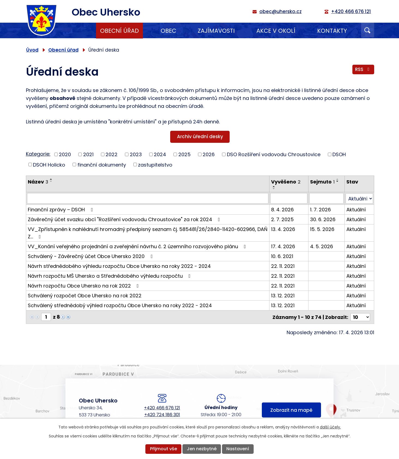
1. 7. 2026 (320, 209)
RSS (363, 69)
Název (38, 181)
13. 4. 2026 (283, 229)
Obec (168, 31)
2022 (112, 154)
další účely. (330, 427)
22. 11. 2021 (283, 265)
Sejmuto (322, 181)
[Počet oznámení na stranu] (360, 317)
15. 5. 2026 (322, 229)
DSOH (339, 154)
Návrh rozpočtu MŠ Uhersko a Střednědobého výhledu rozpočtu (110, 275)
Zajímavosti (216, 31)
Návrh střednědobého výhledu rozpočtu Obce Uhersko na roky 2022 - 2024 (119, 265)
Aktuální (356, 209)
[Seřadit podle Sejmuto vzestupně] (338, 179)
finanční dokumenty (101, 164)
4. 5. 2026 (321, 246)
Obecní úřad (119, 31)
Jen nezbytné (202, 449)
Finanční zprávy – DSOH (61, 209)
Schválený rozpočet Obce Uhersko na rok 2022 (85, 295)
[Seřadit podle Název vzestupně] (51, 179)
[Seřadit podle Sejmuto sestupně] (338, 181)
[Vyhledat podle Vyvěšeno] (288, 198)
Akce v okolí (275, 31)
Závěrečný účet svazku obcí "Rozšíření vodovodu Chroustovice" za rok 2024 (125, 219)
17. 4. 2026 (283, 246)
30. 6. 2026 (322, 219)
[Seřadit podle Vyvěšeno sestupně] (274, 189)
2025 (184, 154)
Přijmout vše (163, 449)
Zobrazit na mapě (291, 410)
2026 (209, 154)
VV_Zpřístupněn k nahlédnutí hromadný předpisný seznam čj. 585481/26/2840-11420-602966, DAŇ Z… (148, 233)
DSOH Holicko (49, 164)
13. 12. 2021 (283, 295)
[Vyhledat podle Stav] (359, 198)
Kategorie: (38, 153)
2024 (160, 154)
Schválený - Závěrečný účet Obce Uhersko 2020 (91, 256)
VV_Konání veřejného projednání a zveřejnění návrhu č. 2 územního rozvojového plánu (138, 246)
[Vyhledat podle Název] (147, 198)
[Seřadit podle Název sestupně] (51, 181)
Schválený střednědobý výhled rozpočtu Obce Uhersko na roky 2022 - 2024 (120, 305)
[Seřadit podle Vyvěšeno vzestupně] (274, 186)
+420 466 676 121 (162, 407)
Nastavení (237, 449)
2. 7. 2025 (282, 219)
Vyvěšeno (286, 181)
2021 (88, 154)
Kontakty (332, 31)
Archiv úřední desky (200, 136)
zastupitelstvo (155, 164)
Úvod (74, 31)
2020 (65, 154)
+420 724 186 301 (162, 414)
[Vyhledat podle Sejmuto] (326, 198)
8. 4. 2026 (282, 209)
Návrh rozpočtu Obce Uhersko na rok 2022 (84, 285)
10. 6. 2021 (282, 256)
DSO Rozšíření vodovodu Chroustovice (273, 154)
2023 (136, 154)
